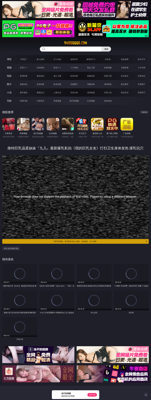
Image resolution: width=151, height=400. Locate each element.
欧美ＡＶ (57, 67)
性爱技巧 (141, 92)
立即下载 (92, 395)
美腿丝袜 (91, 84)
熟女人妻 (91, 67)
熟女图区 (124, 84)
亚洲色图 (40, 84)
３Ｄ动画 (74, 67)
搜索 (106, 49)
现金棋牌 (124, 59)
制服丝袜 (91, 76)
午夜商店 (40, 100)
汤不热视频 (74, 100)
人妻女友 (57, 92)
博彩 (9, 59)
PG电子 (23, 59)
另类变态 (141, 76)
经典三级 (108, 76)
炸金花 (108, 59)
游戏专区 (74, 59)
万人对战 (57, 59)
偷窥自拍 (23, 84)
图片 (9, 84)
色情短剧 (108, 100)
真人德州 (40, 59)
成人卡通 (57, 76)
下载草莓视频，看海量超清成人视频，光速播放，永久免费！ (100, 241)
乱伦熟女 (124, 76)
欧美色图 (57, 84)
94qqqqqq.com (75, 43)
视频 (9, 67)
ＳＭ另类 (141, 67)
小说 (9, 92)
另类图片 (141, 84)
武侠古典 (74, 92)
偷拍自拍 (40, 76)
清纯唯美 (108, 84)
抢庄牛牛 (141, 59)
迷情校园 (91, 92)
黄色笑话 (124, 92)
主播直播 (124, 67)
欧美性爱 (74, 76)
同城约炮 (23, 100)
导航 (9, 100)
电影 (9, 75)
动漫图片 (74, 84)
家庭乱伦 (40, 92)
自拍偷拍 (40, 67)
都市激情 (23, 92)
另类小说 (108, 92)
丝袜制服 (108, 67)
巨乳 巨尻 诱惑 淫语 (11, 248)
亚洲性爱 (23, 76)
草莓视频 (57, 100)
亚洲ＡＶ (23, 67)
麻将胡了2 (91, 59)
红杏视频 (91, 100)
